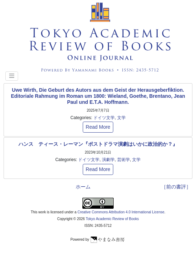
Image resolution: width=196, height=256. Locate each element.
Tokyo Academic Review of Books (112, 219)
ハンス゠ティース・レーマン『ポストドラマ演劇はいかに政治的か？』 (98, 144)
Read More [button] (98, 127)
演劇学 (108, 159)
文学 (121, 117)
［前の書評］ (176, 187)
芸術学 (123, 159)
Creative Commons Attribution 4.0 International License (120, 212)
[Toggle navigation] (11, 76)
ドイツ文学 (104, 117)
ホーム (83, 187)
